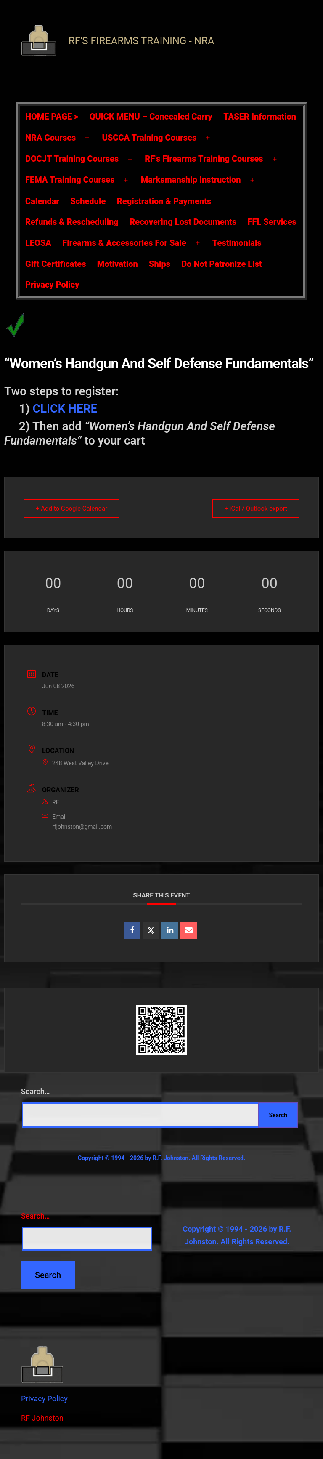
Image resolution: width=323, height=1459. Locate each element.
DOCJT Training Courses (72, 159)
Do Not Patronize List (221, 264)
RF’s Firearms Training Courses (204, 159)
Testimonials (237, 243)
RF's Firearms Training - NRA (141, 41)
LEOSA (38, 243)
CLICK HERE (65, 408)
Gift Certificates (55, 264)
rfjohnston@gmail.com (82, 826)
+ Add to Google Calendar (71, 508)
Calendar (42, 201)
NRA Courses (50, 138)
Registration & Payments (164, 201)
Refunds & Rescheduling (72, 222)
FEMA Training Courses (69, 180)
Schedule (88, 201)
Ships (159, 264)
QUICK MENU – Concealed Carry (151, 117)
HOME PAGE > (51, 117)
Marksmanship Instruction (191, 180)
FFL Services (272, 222)
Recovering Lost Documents (183, 222)
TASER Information (259, 117)
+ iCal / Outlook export (256, 508)
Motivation (117, 264)
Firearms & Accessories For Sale (124, 243)
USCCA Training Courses (149, 138)
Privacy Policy (52, 285)
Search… (35, 1091)
